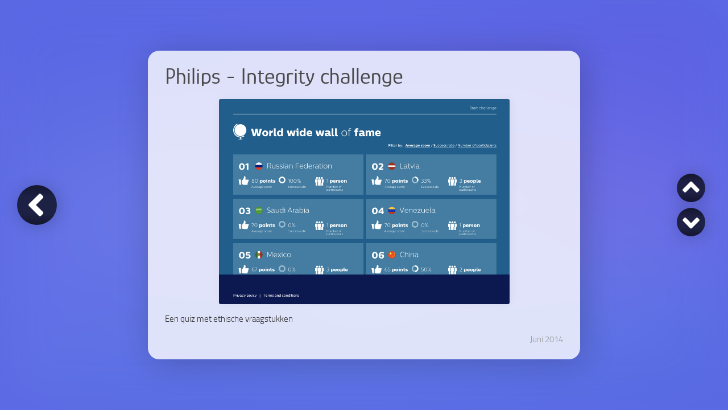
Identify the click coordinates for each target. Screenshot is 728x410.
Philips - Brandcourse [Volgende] (691, 223)
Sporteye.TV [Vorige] (691, 186)
